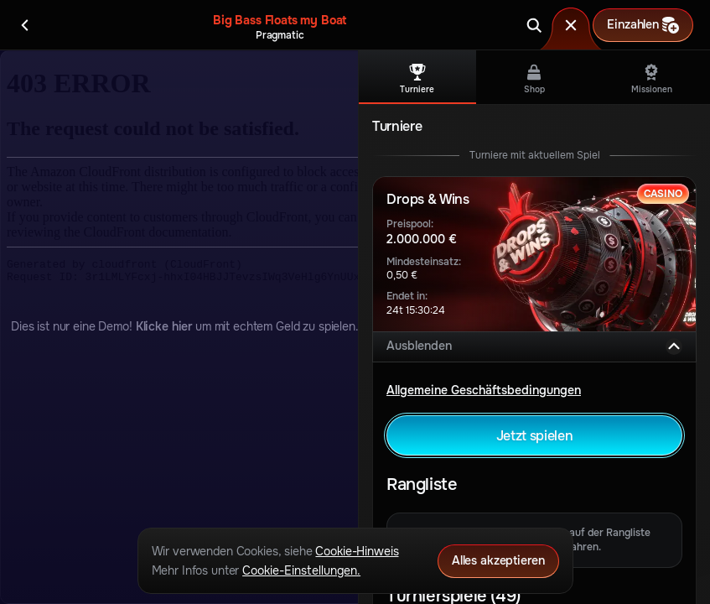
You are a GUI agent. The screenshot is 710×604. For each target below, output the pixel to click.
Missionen (651, 79)
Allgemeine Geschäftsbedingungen (483, 390)
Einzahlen (643, 25)
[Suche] (534, 25)
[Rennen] (571, 25)
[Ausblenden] (674, 346)
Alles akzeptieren (498, 560)
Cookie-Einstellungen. (301, 570)
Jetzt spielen (534, 436)
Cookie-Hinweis (356, 551)
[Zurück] (25, 25)
